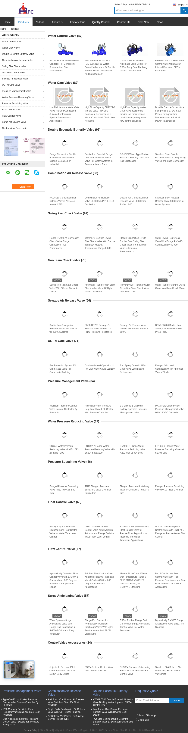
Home (7, 22)
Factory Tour (77, 22)
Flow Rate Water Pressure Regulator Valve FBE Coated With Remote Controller (99, 409)
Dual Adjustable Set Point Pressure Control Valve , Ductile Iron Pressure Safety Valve (21, 722)
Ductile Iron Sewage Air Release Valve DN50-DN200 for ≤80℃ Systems (63, 328)
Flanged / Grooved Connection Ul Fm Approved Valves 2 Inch (169, 369)
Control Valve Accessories (15, 128)
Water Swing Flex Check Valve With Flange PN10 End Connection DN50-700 (169, 241)
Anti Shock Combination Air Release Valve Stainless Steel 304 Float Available (66, 702)
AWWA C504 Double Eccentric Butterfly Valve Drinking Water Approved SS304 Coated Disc (113, 702)
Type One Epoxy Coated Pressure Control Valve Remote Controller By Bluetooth (20, 702)
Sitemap (150, 715)
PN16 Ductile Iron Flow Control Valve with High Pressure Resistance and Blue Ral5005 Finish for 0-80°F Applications (170, 580)
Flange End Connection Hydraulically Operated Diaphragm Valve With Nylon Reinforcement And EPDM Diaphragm (99, 627)
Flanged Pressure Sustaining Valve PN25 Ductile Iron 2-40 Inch (134, 489)
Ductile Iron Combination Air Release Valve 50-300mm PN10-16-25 (134, 201)
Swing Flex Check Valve (14, 66)
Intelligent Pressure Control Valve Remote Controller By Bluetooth (63, 409)
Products (23, 22)
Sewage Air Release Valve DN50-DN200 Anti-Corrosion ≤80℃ (134, 328)
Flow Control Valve (11, 116)
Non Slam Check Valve (13, 72)
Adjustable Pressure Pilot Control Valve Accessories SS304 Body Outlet (62, 670)
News (160, 22)
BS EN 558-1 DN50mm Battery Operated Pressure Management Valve (133, 409)
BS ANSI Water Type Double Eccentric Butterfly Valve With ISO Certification (134, 157)
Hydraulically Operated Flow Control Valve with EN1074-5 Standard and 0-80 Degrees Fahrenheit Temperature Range (63, 580)
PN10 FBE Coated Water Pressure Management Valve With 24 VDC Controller (169, 409)
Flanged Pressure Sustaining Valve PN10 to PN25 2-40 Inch (63, 489)
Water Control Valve (12, 41)
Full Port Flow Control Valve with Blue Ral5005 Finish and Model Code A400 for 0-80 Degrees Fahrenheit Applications (99, 580)
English (183, 4)
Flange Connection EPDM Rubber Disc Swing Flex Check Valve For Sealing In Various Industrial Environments (133, 245)
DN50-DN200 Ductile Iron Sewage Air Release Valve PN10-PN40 (168, 328)
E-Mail (140, 715)
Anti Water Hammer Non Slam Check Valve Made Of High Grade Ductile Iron (100, 288)
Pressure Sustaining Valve (15, 103)
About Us (57, 22)
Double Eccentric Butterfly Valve (18, 54)
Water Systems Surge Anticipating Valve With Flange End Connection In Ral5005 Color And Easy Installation (62, 627)
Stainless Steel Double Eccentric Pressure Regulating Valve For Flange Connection (170, 157)
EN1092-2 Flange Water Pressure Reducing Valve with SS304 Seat (170, 449)
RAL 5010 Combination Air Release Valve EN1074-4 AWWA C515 (62, 201)
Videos (40, 22)
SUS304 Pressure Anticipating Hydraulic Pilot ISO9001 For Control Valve (135, 670)
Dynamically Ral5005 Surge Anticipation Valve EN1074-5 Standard (169, 623)
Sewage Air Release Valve (15, 78)
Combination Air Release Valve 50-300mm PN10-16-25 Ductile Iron (99, 201)
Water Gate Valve (11, 47)
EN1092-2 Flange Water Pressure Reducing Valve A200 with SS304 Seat (132, 449)
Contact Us (123, 22)
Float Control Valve (11, 109)
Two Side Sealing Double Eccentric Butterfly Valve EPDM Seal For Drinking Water (113, 722)
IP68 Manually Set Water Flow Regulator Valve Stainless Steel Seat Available (21, 712)
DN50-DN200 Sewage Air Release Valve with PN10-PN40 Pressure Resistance (98, 328)
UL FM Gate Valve (11, 85)
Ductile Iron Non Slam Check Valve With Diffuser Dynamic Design (63, 288)
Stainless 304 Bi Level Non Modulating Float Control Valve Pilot (168, 670)
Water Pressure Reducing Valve (18, 97)
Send (177, 700)
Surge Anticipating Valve (14, 122)
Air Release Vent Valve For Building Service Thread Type (65, 717)
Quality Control (101, 22)
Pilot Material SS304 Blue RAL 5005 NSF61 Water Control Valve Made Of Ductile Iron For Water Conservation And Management (100, 67)
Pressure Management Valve (16, 91)
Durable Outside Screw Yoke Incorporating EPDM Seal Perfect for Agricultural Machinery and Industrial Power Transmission (169, 114)
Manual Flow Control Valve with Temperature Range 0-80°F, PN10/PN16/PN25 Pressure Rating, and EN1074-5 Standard (133, 580)
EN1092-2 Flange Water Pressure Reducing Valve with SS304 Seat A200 (100, 449)
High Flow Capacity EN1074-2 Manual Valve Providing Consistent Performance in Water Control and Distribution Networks (100, 114)
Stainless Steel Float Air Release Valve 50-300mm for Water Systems (169, 201)
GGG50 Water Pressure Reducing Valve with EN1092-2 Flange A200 (64, 449)
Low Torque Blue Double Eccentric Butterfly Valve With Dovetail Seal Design (110, 712)
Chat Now (143, 22)
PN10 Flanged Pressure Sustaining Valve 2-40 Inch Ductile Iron (98, 489)
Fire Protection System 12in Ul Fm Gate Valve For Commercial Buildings (63, 369)
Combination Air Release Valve (17, 60)
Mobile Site (142, 720)
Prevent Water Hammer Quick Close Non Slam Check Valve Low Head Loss (135, 288)
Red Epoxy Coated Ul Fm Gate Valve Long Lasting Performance (133, 369)
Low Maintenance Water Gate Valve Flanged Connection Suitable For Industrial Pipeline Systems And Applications (64, 114)
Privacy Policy (31, 730)
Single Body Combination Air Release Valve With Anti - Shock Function (66, 710)
